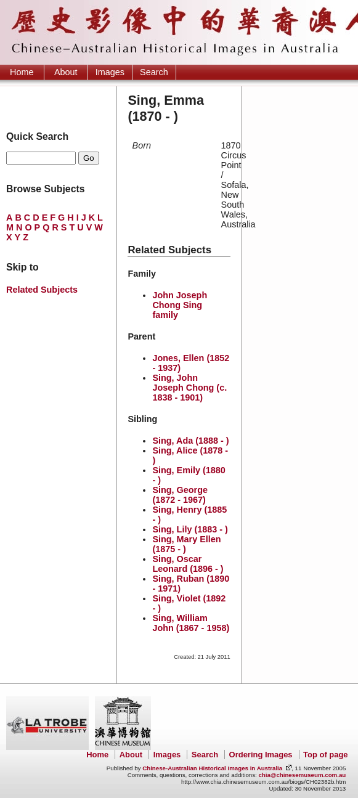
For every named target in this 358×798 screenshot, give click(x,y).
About (66, 72)
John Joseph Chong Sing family (179, 305)
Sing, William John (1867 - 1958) (190, 623)
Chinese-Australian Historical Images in (212, 768)
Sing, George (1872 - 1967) (180, 495)
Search (154, 72)
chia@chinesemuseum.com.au (302, 775)
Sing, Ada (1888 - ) (190, 441)
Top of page (325, 754)
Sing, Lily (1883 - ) (189, 529)
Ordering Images (261, 754)
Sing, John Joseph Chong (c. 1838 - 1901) (189, 387)
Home (21, 72)
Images (110, 72)
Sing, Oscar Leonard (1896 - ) (187, 564)
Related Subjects (42, 290)
